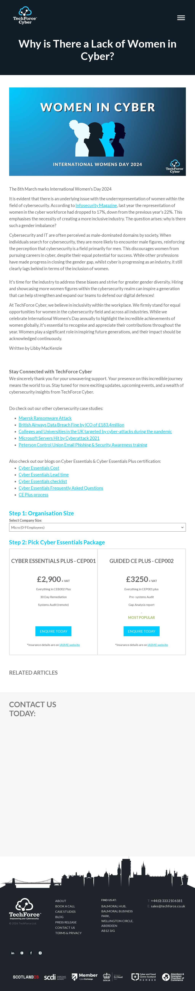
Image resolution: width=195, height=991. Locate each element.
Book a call (65, 906)
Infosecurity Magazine (96, 205)
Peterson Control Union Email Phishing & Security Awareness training (83, 444)
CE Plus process (33, 494)
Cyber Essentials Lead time (44, 474)
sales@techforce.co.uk (168, 906)
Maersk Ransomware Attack (45, 418)
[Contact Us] (127, 776)
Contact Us (65, 927)
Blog (59, 917)
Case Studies (65, 911)
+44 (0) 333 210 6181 (166, 901)
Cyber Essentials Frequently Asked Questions (61, 488)
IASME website (69, 645)
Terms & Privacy (68, 933)
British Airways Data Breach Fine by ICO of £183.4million (71, 424)
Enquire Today (53, 631)
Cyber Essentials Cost (39, 467)
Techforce (25, 14)
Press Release (66, 922)
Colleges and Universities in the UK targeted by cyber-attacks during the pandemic (95, 431)
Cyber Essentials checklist (43, 481)
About (60, 901)
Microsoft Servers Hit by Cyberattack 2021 (59, 438)
